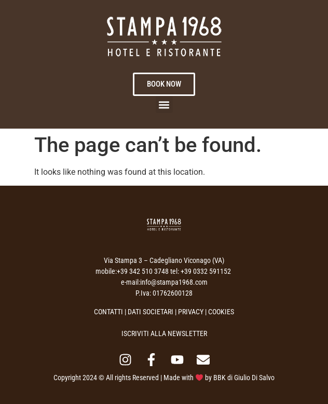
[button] (164, 104)
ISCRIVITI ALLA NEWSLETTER (164, 333)
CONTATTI (108, 312)
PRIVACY (190, 312)
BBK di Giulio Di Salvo (244, 377)
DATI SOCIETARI (150, 312)
